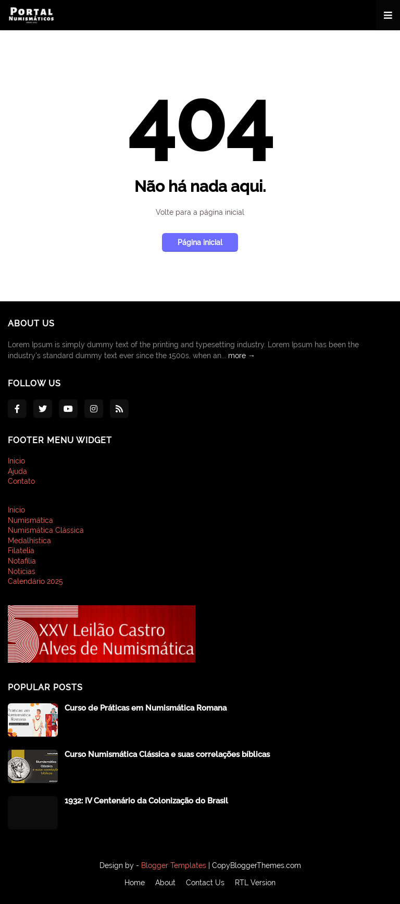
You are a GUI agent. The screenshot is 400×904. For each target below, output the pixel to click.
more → (241, 355)
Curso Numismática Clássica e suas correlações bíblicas (167, 754)
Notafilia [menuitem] (22, 561)
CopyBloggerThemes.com (256, 865)
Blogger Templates (173, 865)
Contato (21, 481)
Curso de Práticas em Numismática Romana (146, 708)
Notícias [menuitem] (21, 571)
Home (134, 882)
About (165, 882)
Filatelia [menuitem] (21, 550)
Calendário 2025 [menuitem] (35, 581)
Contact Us (205, 882)
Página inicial (200, 242)
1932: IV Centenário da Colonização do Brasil (146, 800)
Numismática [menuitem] (30, 520)
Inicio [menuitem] (16, 510)
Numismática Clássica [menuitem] (46, 530)
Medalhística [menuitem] (29, 540)
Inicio (16, 461)
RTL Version (255, 882)
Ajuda (17, 471)
